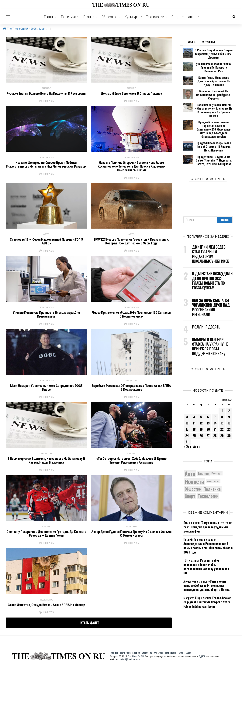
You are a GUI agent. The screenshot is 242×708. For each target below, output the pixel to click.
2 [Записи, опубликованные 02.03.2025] (229, 391)
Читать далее (88, 662)
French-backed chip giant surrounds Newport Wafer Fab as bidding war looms (207, 583)
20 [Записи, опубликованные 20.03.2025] (208, 410)
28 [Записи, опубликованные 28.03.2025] (215, 416)
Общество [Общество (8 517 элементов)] (193, 470)
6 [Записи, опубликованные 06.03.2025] (208, 398)
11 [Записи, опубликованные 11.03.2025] (194, 404)
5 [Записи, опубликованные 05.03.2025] (201, 398)
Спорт (176, 17)
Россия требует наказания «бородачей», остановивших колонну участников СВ (206, 547)
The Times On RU (15, 28)
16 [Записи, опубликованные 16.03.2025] (228, 404)
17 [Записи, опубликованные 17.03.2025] (187, 410)
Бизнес (88, 17)
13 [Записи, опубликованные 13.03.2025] (208, 404)
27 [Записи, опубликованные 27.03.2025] (208, 416)
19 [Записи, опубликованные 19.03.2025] (201, 410)
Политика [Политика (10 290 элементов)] (212, 470)
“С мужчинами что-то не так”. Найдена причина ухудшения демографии (207, 507)
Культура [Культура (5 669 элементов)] (216, 454)
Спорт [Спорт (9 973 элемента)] (190, 477)
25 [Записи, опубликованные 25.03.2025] (194, 416)
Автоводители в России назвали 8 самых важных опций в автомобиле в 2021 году (208, 528)
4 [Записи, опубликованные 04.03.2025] (194, 398)
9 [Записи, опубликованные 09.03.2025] (229, 398)
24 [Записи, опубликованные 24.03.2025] (187, 416)
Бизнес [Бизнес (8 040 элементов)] (203, 454)
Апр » (196, 427)
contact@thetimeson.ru (129, 699)
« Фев (187, 427)
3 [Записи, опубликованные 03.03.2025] (187, 398)
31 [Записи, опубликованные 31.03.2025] (186, 422)
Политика (68, 17)
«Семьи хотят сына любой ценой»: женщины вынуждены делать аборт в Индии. (206, 566)
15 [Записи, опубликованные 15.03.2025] (221, 404)
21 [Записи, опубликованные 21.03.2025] (214, 410)
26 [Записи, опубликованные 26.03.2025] (201, 416)
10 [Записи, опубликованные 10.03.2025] (186, 404)
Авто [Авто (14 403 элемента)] (190, 454)
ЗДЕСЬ (202, 696)
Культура (132, 17)
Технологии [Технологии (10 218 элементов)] (208, 477)
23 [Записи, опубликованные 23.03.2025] (229, 410)
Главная (50, 17)
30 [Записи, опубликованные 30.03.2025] (229, 416)
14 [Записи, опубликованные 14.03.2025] (215, 404)
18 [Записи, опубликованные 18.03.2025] (194, 410)
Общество (109, 17)
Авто (191, 17)
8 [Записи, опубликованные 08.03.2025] (222, 398)
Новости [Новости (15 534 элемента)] (194, 462)
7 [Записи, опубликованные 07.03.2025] (215, 398)
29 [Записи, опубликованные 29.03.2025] (222, 416)
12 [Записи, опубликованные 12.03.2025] (201, 404)
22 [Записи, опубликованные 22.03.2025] (222, 410)
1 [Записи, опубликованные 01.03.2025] (222, 391)
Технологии (155, 17)
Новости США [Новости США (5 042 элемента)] (213, 462)
